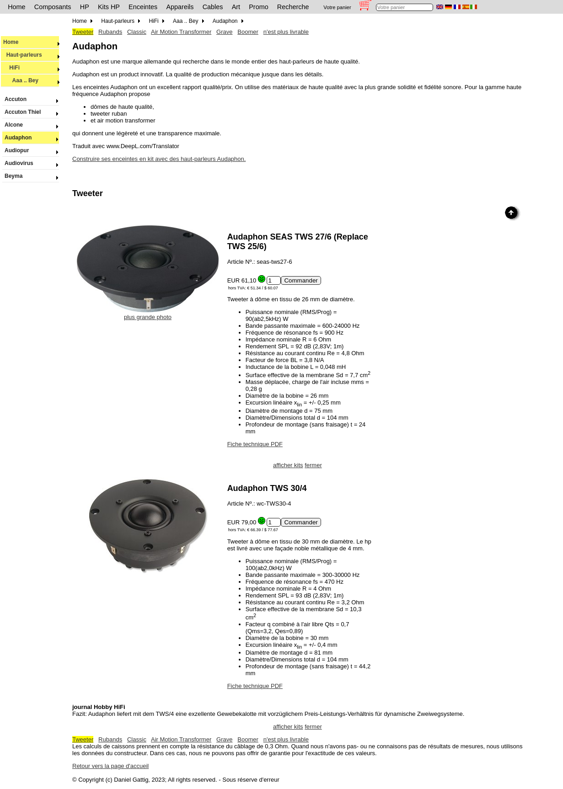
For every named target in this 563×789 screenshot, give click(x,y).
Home (16, 7)
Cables (213, 7)
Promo (258, 7)
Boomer (247, 31)
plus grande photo (148, 313)
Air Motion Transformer (181, 31)
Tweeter (82, 31)
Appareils (180, 7)
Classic (136, 31)
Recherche (293, 7)
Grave (224, 31)
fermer (313, 465)
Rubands (110, 31)
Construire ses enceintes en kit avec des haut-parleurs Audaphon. (159, 158)
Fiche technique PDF (255, 444)
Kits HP (109, 7)
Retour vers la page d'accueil (110, 765)
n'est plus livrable (286, 31)
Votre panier (337, 7)
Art (236, 7)
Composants (52, 7)
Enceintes (143, 7)
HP (84, 7)
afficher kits (288, 465)
